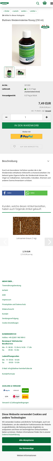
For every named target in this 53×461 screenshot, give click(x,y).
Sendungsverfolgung (10, 318)
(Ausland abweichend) (32, 92)
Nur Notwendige (26, 448)
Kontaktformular (8, 374)
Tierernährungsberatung (11, 285)
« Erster (6, 11)
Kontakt (5, 314)
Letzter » (33, 11)
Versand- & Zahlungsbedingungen (15, 403)
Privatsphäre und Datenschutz (14, 304)
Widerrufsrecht (8, 309)
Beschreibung (9, 161)
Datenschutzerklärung (10, 434)
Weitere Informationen (26, 455)
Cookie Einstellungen (10, 323)
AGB (4, 295)
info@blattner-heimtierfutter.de (20, 368)
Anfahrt (5, 290)
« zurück (15, 11)
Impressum (6, 300)
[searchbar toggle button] (37, 3)
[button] (6, 117)
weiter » (24, 11)
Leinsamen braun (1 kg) (26, 238)
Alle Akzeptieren (26, 440)
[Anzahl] (26, 117)
